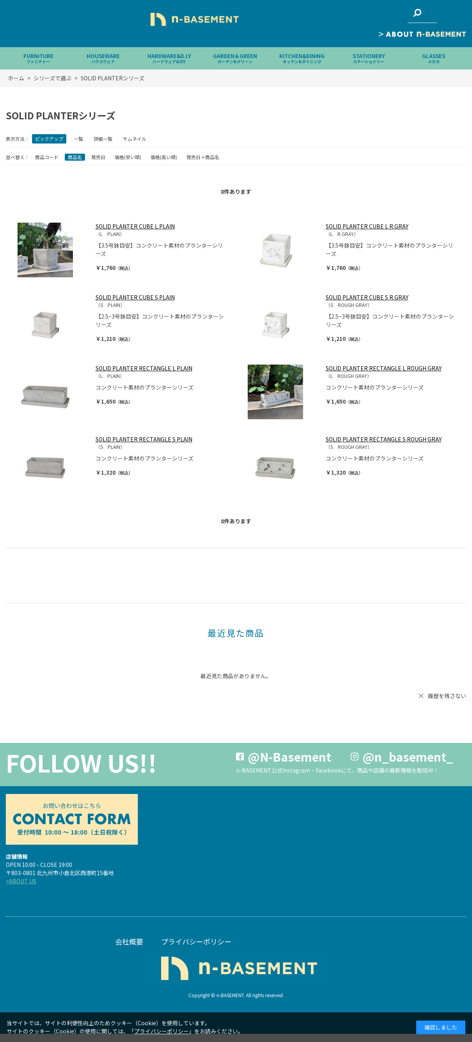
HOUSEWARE (103, 58)
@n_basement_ (407, 756)
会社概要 (129, 941)
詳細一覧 (103, 138)
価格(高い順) (164, 157)
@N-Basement (289, 756)
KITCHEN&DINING (302, 58)
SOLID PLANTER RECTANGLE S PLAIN (144, 439)
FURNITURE (38, 58)
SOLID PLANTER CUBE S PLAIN (135, 297)
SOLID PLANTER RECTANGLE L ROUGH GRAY (384, 368)
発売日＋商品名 (202, 157)
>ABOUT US (21, 881)
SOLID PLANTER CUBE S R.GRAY (367, 297)
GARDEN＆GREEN (235, 58)
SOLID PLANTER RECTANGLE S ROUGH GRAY (384, 439)
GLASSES (433, 58)
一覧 (78, 138)
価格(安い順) (128, 157)
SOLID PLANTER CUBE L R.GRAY (367, 226)
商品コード (47, 157)
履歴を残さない (447, 696)
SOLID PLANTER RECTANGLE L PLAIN (144, 368)
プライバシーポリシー (196, 941)
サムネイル (134, 138)
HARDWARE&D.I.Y (169, 58)
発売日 (98, 157)
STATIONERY (369, 58)
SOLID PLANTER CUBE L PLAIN (135, 226)
